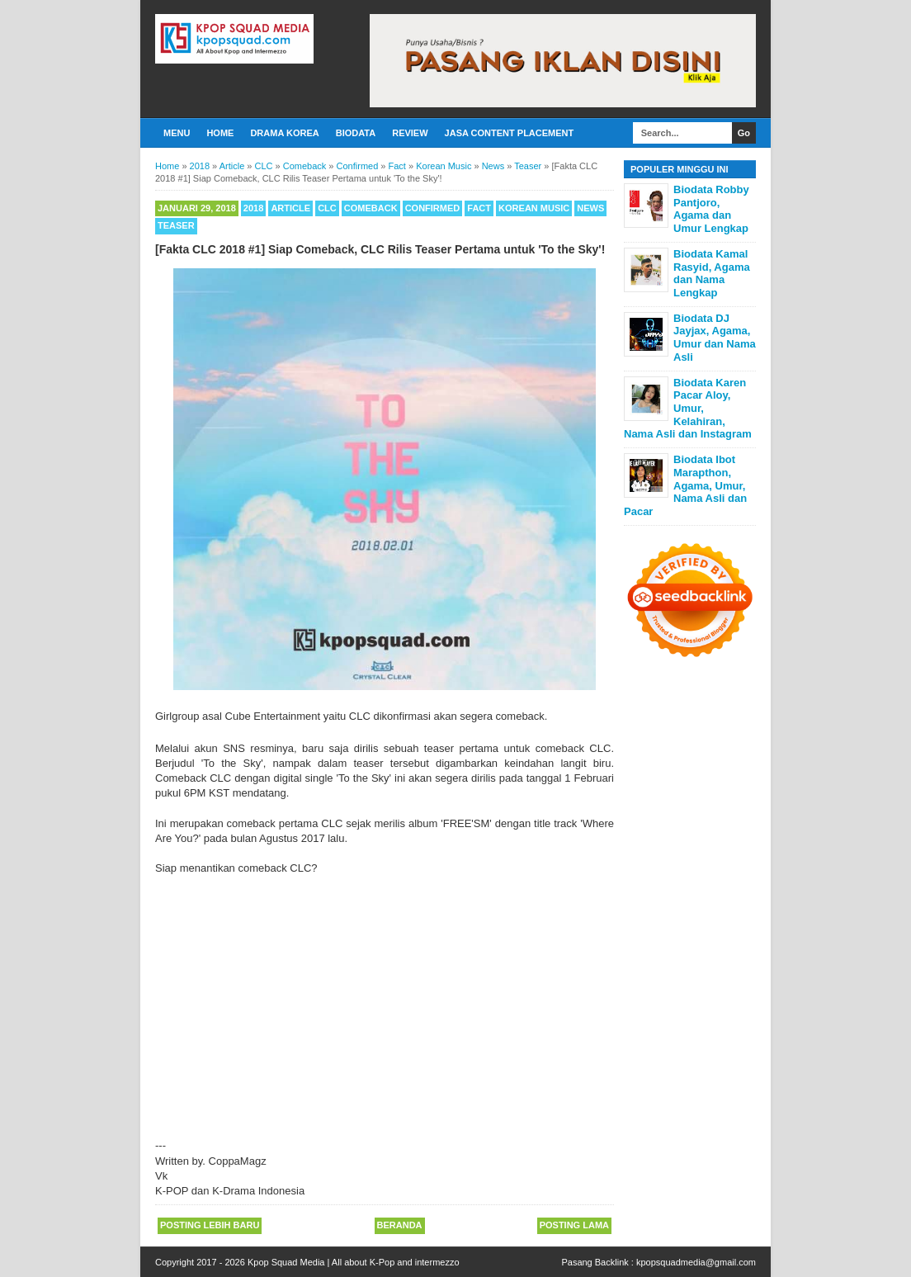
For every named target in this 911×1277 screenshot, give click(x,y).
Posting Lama (574, 1225)
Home (220, 133)
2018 (253, 208)
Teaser (176, 225)
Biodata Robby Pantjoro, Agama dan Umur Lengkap (711, 208)
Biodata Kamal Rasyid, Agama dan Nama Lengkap (711, 273)
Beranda (399, 1225)
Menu (176, 133)
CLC (327, 208)
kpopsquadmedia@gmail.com (696, 1262)
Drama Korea (284, 133)
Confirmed (432, 208)
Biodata (355, 133)
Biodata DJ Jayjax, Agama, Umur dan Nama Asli (714, 337)
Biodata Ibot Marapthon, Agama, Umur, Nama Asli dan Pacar (685, 485)
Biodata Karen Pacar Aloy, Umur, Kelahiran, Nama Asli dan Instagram (688, 408)
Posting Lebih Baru (209, 1225)
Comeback (371, 208)
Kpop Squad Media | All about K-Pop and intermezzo (354, 1262)
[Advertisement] (384, 999)
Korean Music (533, 208)
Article (290, 208)
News (590, 208)
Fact (479, 208)
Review (409, 133)
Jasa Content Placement (509, 133)
